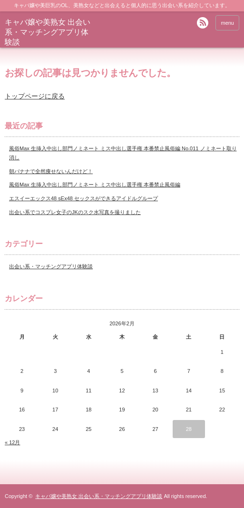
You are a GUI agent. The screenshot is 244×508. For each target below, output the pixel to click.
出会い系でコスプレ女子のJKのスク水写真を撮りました (75, 212)
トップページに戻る (35, 96)
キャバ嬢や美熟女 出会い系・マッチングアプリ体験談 (47, 32)
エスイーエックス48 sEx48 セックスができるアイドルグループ (83, 198)
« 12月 (12, 442)
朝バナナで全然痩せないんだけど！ (51, 171)
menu (227, 23)
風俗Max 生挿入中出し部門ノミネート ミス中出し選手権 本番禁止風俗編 (94, 184)
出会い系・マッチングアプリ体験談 (51, 266)
